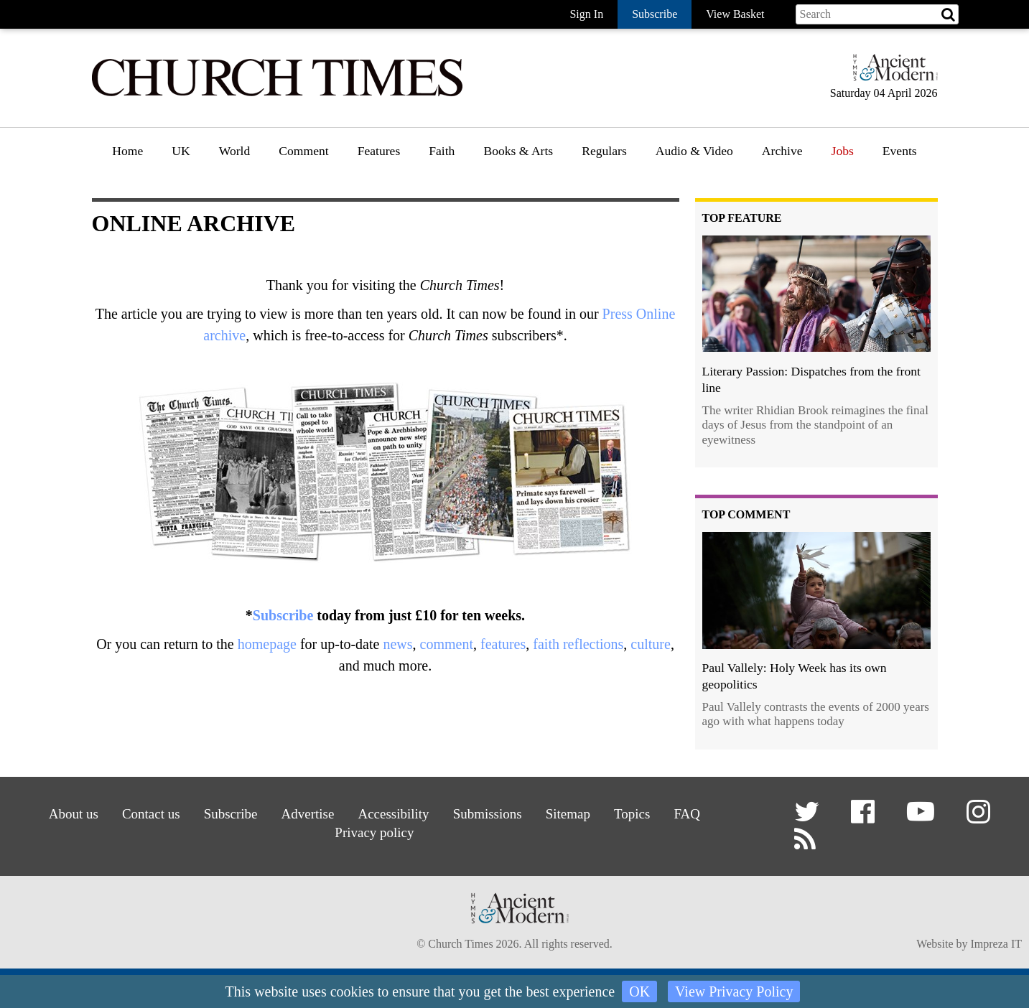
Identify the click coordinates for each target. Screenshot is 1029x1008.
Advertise (305, 813)
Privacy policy (374, 831)
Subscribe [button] (654, 14)
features (503, 644)
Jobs (843, 151)
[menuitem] (127, 156)
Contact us (145, 813)
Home (127, 151)
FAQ (694, 813)
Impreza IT (996, 945)
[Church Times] (277, 94)
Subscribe (283, 615)
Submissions (488, 813)
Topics (637, 813)
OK (639, 991)
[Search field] (877, 14)
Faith (442, 151)
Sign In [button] (586, 14)
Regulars (604, 151)
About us (66, 813)
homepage (267, 644)
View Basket (735, 14)
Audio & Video (694, 151)
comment (446, 644)
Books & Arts (518, 151)
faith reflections (578, 644)
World (235, 151)
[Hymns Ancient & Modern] (891, 73)
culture (650, 644)
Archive (782, 151)
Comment (303, 151)
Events (900, 151)
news (397, 644)
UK (181, 151)
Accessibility (393, 813)
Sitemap (571, 813)
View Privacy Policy (734, 991)
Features (379, 151)
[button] (809, 817)
